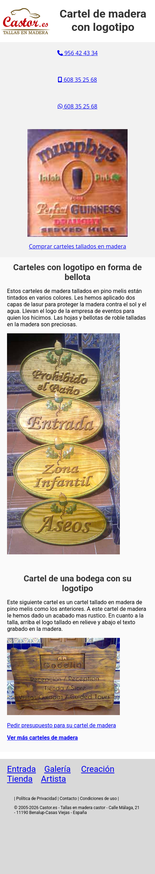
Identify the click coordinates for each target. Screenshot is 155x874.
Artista (53, 779)
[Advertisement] (77, 845)
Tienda (20, 779)
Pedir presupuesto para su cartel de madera (61, 725)
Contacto (68, 798)
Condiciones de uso (98, 798)
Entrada (21, 769)
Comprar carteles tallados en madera (77, 246)
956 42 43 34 (77, 53)
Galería (57, 769)
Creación (98, 769)
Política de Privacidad (36, 798)
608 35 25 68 (77, 80)
